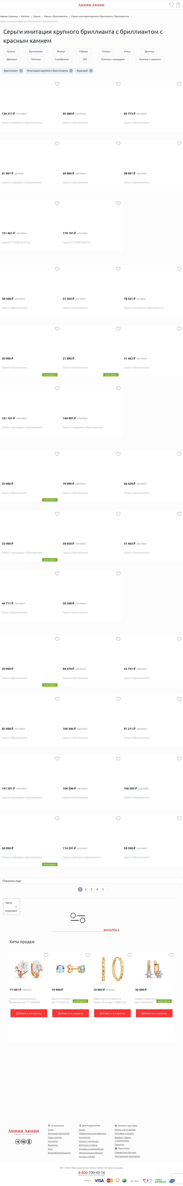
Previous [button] (9, 1001)
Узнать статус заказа (125, 1129)
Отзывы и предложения (91, 1149)
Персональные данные (91, 1153)
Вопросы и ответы (88, 1145)
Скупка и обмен (87, 1156)
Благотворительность (59, 1153)
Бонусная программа (58, 1133)
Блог (50, 1149)
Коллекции (84, 1137)
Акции (82, 1129)
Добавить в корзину (28, 1013)
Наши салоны (55, 1137)
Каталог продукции (89, 1141)
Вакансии (53, 1145)
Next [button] (173, 1001)
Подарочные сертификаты (92, 1133)
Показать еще (11, 880)
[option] (29, 996)
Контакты (53, 1141)
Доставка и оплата (124, 1133)
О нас (51, 1129)
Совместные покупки (125, 1152)
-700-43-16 (91, 1172)
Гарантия (119, 1144)
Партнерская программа (127, 1156)
